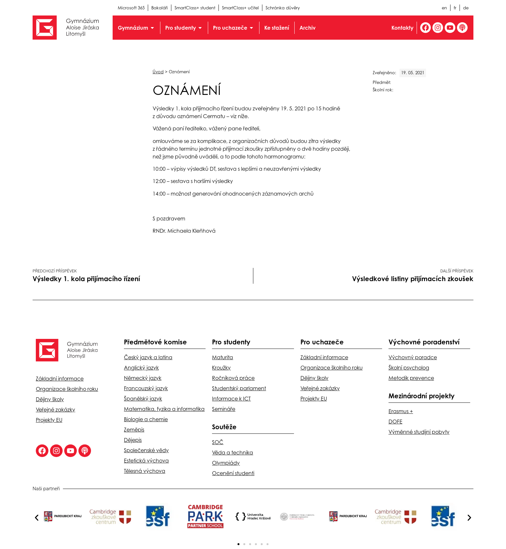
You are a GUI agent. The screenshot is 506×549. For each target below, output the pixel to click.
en (444, 7)
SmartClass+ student (195, 7)
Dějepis (133, 440)
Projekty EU (49, 420)
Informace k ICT (231, 398)
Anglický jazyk (141, 367)
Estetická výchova (146, 460)
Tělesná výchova (144, 471)
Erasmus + (401, 411)
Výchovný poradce (413, 357)
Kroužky (221, 367)
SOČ (217, 442)
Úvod (158, 71)
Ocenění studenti (233, 473)
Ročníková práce (233, 378)
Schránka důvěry (283, 7)
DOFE (395, 421)
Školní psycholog (409, 367)
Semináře (223, 409)
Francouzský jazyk (146, 388)
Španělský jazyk (143, 398)
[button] (37, 518)
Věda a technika (232, 452)
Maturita (222, 357)
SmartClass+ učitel (240, 7)
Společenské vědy (146, 450)
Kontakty (402, 28)
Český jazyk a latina (148, 357)
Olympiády (226, 463)
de (466, 7)
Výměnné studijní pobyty (419, 432)
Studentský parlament (239, 388)
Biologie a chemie (146, 419)
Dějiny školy (50, 399)
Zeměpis (134, 429)
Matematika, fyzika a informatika (164, 409)
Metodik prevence (411, 378)
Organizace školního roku (67, 389)
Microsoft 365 (131, 7)
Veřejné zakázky (55, 409)
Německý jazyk (142, 378)
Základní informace (60, 378)
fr (455, 7)
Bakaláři (159, 7)
